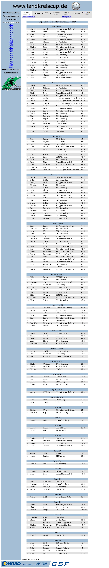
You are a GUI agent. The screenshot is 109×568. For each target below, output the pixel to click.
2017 (11, 52)
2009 (11, 36)
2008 (11, 34)
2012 (11, 42)
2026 (11, 65)
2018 (11, 53)
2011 (11, 40)
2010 (11, 38)
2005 (11, 29)
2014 (11, 46)
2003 (11, 25)
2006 (11, 30)
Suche (11, 67)
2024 (11, 61)
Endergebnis (66, 17)
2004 (11, 27)
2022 (11, 57)
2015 (11, 48)
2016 (11, 50)
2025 (11, 63)
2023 (11, 59)
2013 (11, 44)
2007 (11, 32)
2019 (11, 55)
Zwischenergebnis (28, 17)
